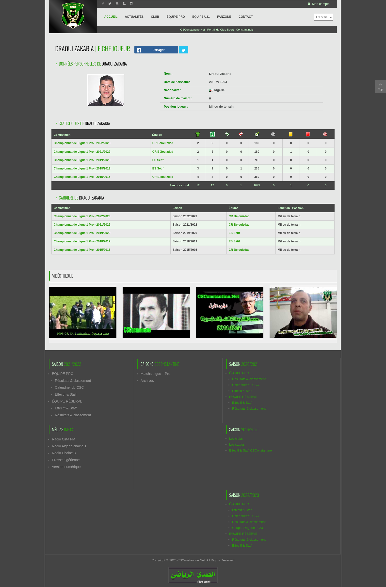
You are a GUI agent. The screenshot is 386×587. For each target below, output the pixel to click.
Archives (147, 381)
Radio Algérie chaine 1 (69, 446)
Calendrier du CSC (69, 387)
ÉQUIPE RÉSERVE (67, 401)
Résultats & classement (73, 381)
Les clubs (236, 438)
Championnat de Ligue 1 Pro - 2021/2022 (82, 151)
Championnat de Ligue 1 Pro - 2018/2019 (82, 168)
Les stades (237, 444)
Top (380, 86)
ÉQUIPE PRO (62, 374)
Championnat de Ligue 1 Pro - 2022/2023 (82, 143)
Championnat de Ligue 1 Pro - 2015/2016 (82, 177)
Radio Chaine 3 (64, 453)
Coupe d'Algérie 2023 (247, 528)
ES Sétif (157, 160)
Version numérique (66, 467)
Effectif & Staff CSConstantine (250, 450)
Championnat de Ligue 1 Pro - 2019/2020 (82, 160)
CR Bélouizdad (162, 143)
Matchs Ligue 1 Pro (155, 374)
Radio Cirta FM (63, 439)
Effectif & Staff (66, 394)
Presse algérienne (66, 460)
